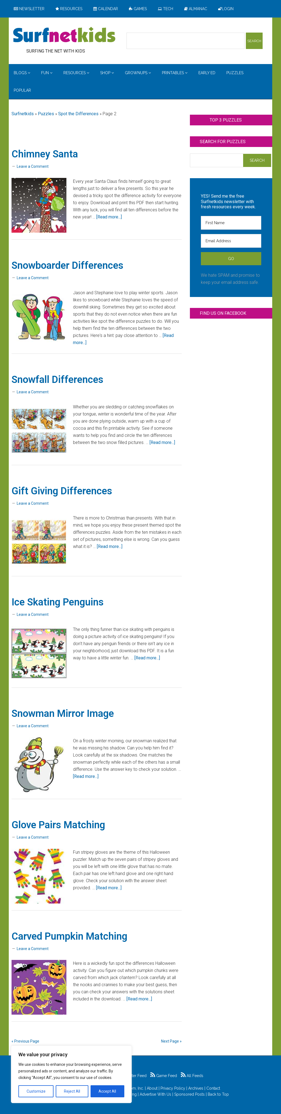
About (152, 1088)
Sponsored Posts (189, 1094)
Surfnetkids (23, 113)
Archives (195, 1088)
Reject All (72, 1091)
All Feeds (192, 1075)
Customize (36, 1091)
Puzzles (46, 113)
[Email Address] (231, 241)
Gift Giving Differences (62, 491)
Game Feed (163, 1075)
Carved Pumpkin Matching (69, 936)
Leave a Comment (33, 166)
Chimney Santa (45, 154)
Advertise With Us (155, 1094)
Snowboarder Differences (67, 265)
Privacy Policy (173, 1088)
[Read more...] (109, 217)
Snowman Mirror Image (63, 713)
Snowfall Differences (57, 379)
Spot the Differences (78, 113)
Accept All (107, 1091)
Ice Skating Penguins (58, 602)
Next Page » (171, 1041)
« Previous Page (25, 1041)
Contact (213, 1088)
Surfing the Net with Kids (64, 35)
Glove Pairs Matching (58, 825)
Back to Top (218, 1094)
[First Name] (231, 223)
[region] (71, 1074)
